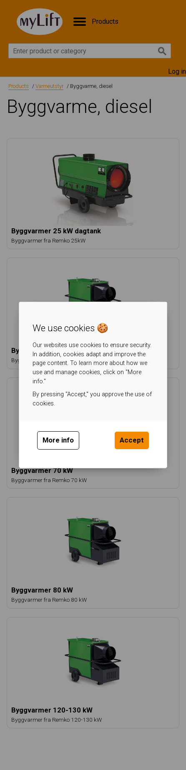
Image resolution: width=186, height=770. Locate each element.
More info (58, 440)
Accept (132, 440)
